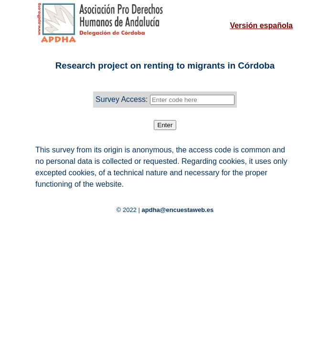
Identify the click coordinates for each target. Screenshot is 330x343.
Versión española (261, 25)
